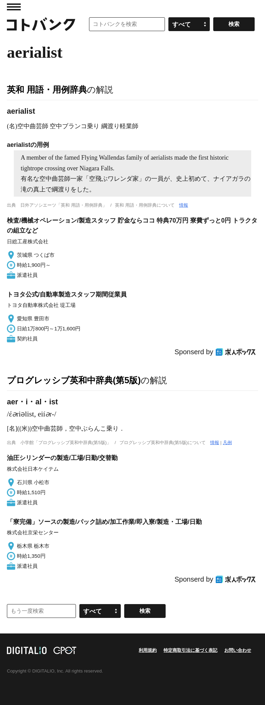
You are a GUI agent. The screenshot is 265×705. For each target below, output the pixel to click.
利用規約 (148, 650)
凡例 (227, 442)
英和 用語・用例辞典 (47, 89)
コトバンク (41, 24)
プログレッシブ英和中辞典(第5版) (74, 380)
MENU (14, 7)
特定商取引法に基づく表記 (190, 650)
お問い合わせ (237, 650)
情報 (183, 205)
